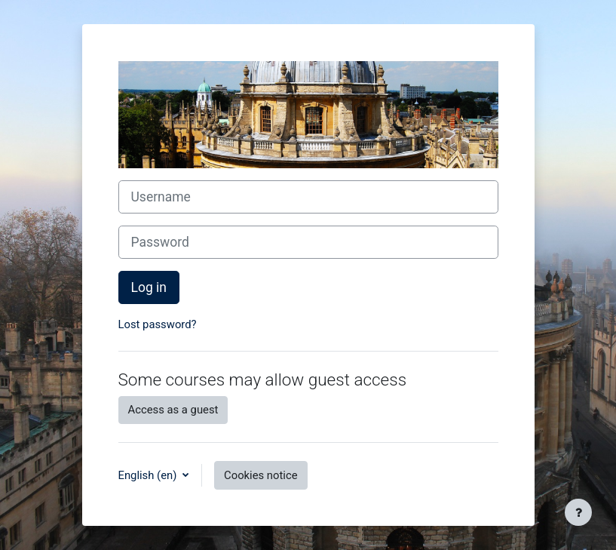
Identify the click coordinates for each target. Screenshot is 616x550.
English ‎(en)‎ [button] (149, 475)
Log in (149, 287)
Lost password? (157, 324)
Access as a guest (173, 409)
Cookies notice (261, 475)
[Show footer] (578, 512)
